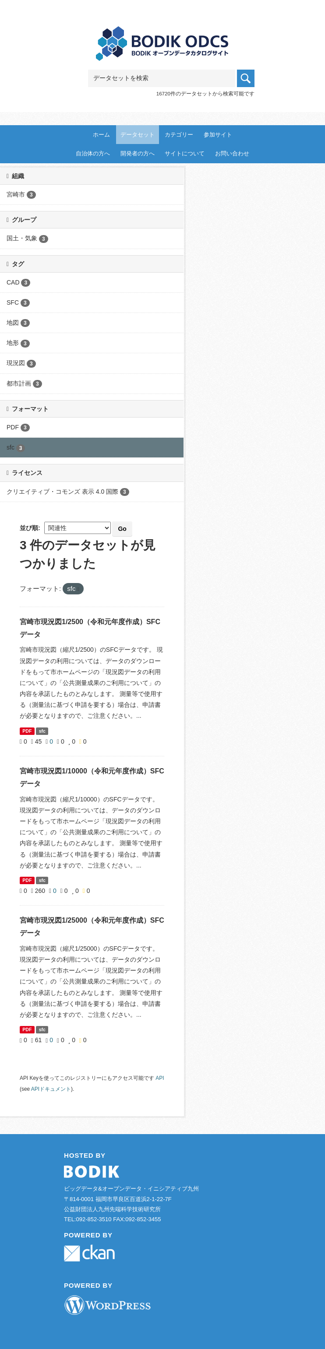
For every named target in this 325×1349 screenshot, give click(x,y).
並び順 (29, 527)
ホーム (101, 134)
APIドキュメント (51, 1089)
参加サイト (218, 134)
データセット (137, 134)
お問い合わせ (232, 153)
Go (122, 528)
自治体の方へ (93, 153)
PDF (27, 731)
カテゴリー (179, 134)
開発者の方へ (137, 153)
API (159, 1078)
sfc (42, 731)
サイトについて (185, 153)
